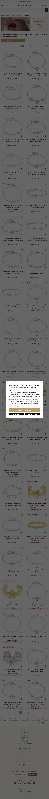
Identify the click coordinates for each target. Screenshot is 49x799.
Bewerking (32, 414)
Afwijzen (16, 414)
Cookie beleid (28, 401)
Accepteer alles (24, 410)
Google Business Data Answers (24, 406)
